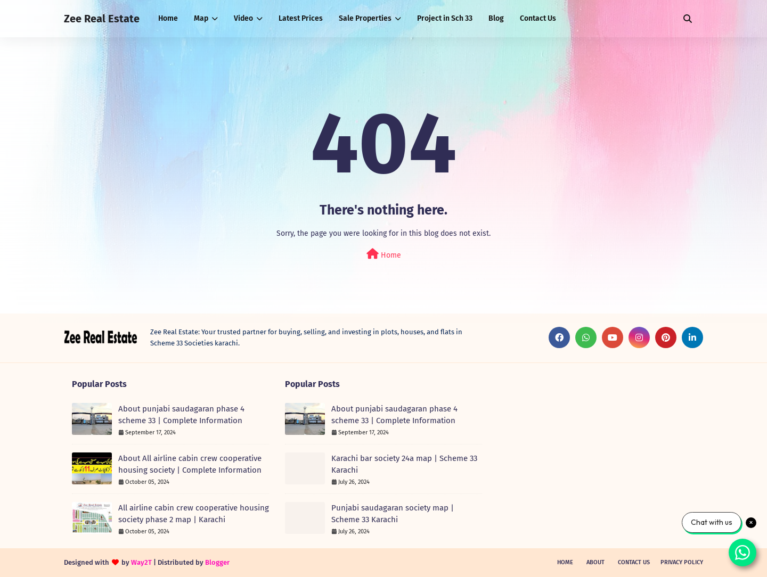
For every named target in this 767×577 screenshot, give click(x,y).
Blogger (217, 562)
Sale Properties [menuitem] (365, 18)
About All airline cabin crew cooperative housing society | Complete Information (190, 464)
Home (383, 254)
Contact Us (634, 562)
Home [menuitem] (168, 18)
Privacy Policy (681, 562)
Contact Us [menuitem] (538, 18)
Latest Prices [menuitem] (301, 18)
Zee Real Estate (102, 18)
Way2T (141, 562)
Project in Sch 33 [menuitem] (444, 18)
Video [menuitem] (243, 18)
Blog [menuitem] (496, 18)
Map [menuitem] (201, 18)
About (595, 562)
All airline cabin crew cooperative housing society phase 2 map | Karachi (193, 514)
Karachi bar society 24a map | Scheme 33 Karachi (404, 464)
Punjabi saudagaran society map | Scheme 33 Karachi (392, 514)
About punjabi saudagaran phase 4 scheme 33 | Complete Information (181, 415)
